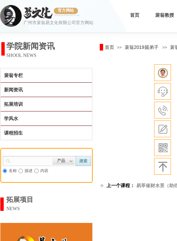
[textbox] (31, 160)
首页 (134, 15)
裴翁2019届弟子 (142, 47)
